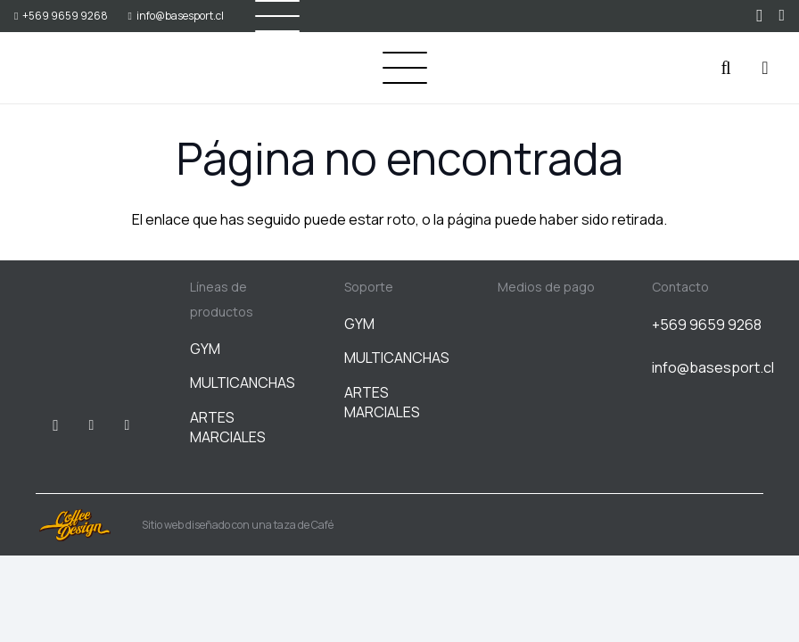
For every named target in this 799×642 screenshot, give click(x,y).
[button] (405, 67)
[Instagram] (759, 16)
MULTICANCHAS (242, 382)
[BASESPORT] (58, 68)
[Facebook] (91, 425)
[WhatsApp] (781, 15)
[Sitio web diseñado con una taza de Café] (89, 525)
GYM (205, 348)
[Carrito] (765, 67)
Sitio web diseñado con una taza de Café (238, 524)
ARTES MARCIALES (228, 427)
